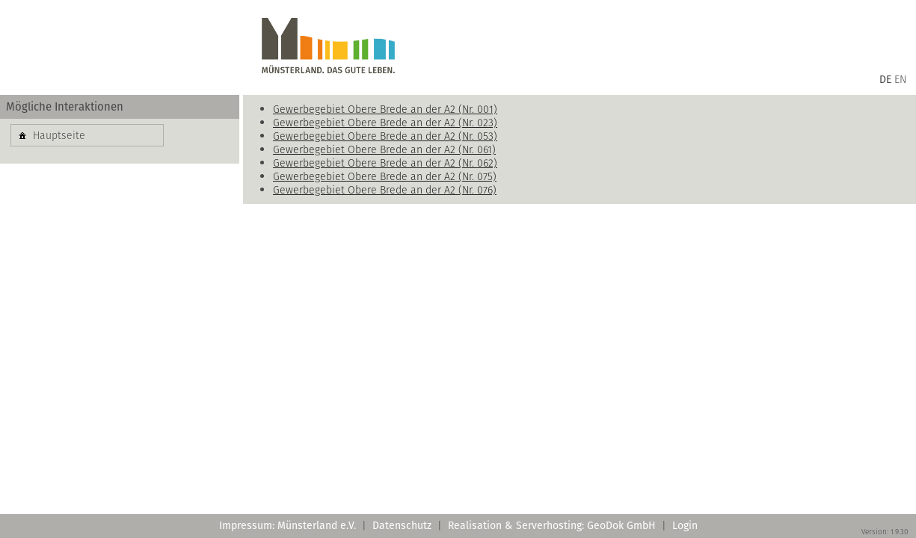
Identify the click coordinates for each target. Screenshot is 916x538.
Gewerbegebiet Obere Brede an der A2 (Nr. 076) (385, 189)
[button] (87, 135)
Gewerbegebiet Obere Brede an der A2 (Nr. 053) (385, 136)
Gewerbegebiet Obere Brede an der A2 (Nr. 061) (384, 149)
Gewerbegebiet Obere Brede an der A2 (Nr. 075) (385, 176)
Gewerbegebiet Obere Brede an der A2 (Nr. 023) (385, 122)
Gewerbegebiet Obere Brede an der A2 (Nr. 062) (385, 162)
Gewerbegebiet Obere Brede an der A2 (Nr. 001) (385, 109)
